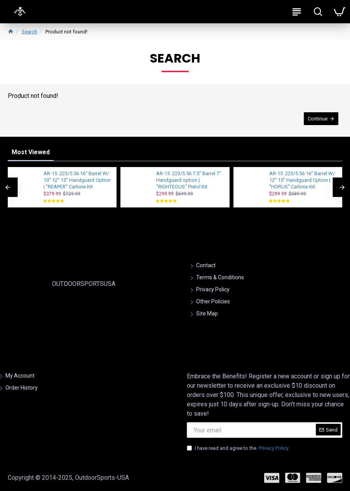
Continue (317, 119)
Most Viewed (31, 152)
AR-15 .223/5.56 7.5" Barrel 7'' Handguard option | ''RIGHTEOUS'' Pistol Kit (188, 180)
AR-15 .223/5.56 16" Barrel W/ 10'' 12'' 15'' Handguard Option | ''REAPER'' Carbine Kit (77, 180)
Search (29, 32)
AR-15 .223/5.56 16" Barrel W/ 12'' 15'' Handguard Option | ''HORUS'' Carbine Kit (302, 180)
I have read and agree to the (238, 448)
